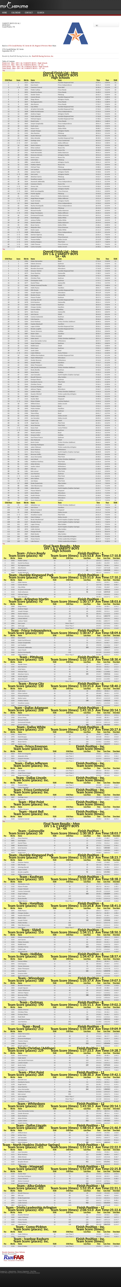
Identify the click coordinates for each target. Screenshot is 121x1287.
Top (4, 70)
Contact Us (3, 1271)
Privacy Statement (23, 1271)
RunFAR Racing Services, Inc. (43, 56)
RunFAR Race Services (33, 1273)
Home (4, 12)
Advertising (12, 1271)
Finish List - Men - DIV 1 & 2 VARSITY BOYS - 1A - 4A (22, 65)
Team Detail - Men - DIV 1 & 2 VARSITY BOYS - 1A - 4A (23, 68)
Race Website (20, 1252)
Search (40, 12)
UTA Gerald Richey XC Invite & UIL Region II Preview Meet (30, 46)
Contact (29, 12)
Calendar (15, 12)
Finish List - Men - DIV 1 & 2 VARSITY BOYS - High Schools (24, 63)
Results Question (8, 1252)
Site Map (33, 1271)
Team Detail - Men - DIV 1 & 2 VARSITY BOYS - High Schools (25, 66)
